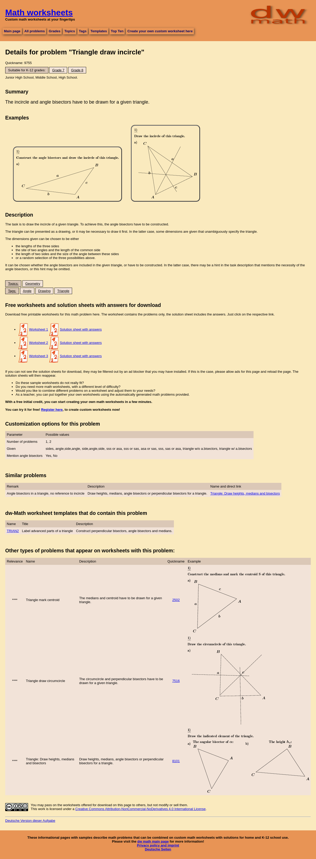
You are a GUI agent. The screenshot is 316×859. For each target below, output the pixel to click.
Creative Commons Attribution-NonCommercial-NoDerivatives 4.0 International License (140, 809)
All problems (34, 31)
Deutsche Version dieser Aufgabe (30, 821)
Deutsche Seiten (158, 849)
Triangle (63, 291)
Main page (12, 31)
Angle (27, 291)
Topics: (13, 284)
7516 (176, 681)
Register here (52, 410)
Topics (69, 31)
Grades (54, 31)
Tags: (12, 291)
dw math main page (153, 841)
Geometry (32, 284)
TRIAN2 (13, 531)
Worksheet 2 (38, 343)
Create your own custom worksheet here (160, 31)
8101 (176, 761)
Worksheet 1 (38, 329)
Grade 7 (58, 70)
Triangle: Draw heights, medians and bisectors (245, 493)
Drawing (44, 291)
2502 (176, 600)
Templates (98, 31)
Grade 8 (77, 70)
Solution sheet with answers (81, 329)
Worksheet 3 (38, 356)
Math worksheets (39, 12)
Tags (82, 31)
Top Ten (117, 31)
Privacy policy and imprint (158, 845)
